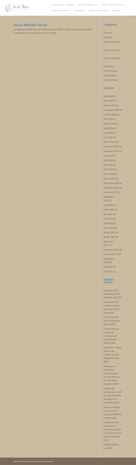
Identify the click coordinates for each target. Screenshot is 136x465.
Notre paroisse (86, 5)
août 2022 (108, 205)
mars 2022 (109, 227)
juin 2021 (108, 271)
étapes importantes (112, 5)
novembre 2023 (111, 151)
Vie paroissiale (111, 80)
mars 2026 (109, 100)
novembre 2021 (111, 249)
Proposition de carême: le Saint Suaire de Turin (111, 305)
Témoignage (110, 75)
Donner (79, 11)
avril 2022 (108, 223)
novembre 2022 (111, 187)
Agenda (71, 5)
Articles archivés (99, 11)
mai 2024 (108, 132)
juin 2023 (108, 160)
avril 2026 (108, 96)
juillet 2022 (109, 209)
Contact (116, 11)
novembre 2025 (111, 110)
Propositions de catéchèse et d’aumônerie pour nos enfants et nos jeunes (113, 429)
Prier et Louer (110, 70)
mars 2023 (109, 174)
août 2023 (108, 155)
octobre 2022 (110, 192)
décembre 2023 (111, 146)
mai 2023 (108, 164)
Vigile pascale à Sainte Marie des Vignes (112, 294)
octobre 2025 (110, 114)
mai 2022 (108, 218)
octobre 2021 (110, 254)
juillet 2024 (109, 128)
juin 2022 (108, 214)
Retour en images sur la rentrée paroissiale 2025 (112, 411)
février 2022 (109, 232)
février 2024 (109, 142)
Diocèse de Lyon (112, 50)
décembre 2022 (111, 183)
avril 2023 (108, 169)
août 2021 (108, 266)
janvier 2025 (109, 123)
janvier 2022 (109, 237)
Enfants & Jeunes (112, 58)
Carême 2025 (110, 444)
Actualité (108, 37)
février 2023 (109, 178)
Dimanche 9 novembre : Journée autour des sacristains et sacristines (112, 373)
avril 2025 (108, 119)
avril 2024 (108, 137)
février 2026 (109, 105)
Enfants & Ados (60, 11)
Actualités (57, 5)
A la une (107, 32)
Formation (109, 66)
